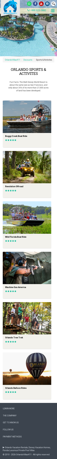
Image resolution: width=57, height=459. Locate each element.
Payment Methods (12, 436)
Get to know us (11, 422)
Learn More (9, 408)
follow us (8, 429)
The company (10, 415)
